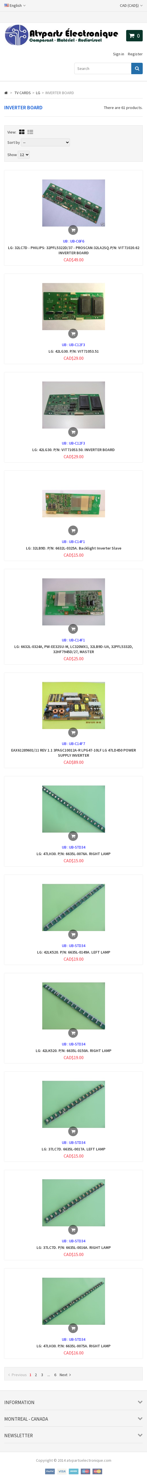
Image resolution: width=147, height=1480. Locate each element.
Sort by (13, 142)
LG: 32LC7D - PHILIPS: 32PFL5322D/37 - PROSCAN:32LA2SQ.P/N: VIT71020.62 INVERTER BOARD (73, 250)
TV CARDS (23, 92)
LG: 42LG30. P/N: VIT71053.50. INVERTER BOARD (73, 449)
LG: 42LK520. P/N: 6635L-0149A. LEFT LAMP (73, 952)
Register (135, 53)
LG (38, 92)
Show (12, 154)
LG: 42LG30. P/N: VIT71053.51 (74, 351)
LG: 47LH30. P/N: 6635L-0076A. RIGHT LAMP (73, 853)
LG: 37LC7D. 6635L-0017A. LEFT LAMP (73, 1149)
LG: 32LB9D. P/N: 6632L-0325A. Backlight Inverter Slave (73, 548)
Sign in (118, 53)
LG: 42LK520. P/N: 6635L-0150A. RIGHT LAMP (73, 1050)
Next (65, 1374)
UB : (66, 241)
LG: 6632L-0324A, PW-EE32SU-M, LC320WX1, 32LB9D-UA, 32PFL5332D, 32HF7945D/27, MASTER (73, 649)
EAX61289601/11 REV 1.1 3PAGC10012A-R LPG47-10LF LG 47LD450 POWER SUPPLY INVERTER (73, 753)
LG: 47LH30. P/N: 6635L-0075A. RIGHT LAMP (73, 1345)
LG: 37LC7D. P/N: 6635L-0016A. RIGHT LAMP (74, 1247)
